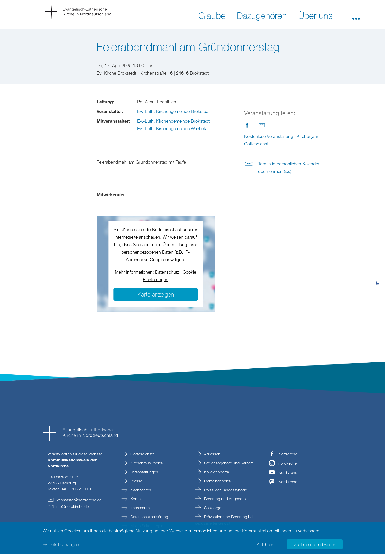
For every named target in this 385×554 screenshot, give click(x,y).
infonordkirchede (72, 506)
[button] (356, 15)
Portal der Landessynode (225, 490)
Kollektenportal (216, 472)
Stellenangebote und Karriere (228, 463)
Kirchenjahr (307, 136)
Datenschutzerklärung (148, 516)
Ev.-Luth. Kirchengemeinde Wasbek (171, 128)
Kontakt (136, 498)
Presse (135, 481)
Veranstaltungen (143, 472)
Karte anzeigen (155, 294)
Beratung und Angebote (224, 498)
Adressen (211, 454)
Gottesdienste (142, 454)
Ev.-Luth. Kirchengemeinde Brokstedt (173, 111)
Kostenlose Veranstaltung (268, 136)
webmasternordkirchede (78, 500)
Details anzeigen (64, 544)
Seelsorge (212, 507)
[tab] (377, 258)
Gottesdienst (256, 143)
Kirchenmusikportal (146, 463)
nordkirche (287, 463)
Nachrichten (140, 490)
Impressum (139, 507)
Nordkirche (287, 454)
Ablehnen (265, 544)
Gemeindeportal (217, 481)
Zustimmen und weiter (314, 544)
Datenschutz (167, 272)
